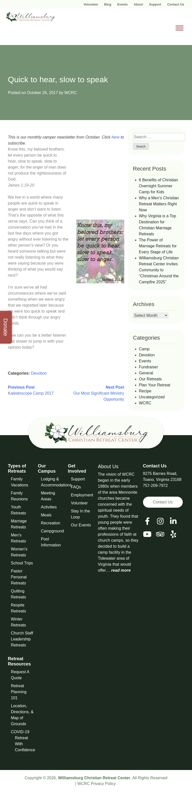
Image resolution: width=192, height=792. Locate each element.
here (116, 137)
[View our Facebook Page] (147, 521)
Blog (107, 4)
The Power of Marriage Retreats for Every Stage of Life (158, 246)
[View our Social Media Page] (160, 521)
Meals (46, 515)
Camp (144, 349)
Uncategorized (152, 397)
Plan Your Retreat (154, 385)
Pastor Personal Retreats (19, 577)
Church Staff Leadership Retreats (22, 639)
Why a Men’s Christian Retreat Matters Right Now (159, 204)
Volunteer (91, 4)
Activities (49, 507)
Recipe (145, 391)
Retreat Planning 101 (18, 692)
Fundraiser (148, 367)
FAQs (76, 487)
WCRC (70, 93)
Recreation (50, 523)
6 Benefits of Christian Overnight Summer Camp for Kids (158, 186)
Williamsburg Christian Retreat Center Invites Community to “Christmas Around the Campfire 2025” (159, 270)
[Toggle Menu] (180, 28)
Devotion (39, 373)
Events (122, 4)
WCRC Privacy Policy (96, 783)
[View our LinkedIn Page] (173, 521)
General (146, 373)
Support (155, 4)
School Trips (22, 563)
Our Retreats (150, 379)
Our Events (81, 525)
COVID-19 (20, 732)
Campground (52, 531)
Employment (82, 495)
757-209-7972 (155, 485)
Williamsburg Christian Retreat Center (94, 778)
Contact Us (175, 4)
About (138, 4)
